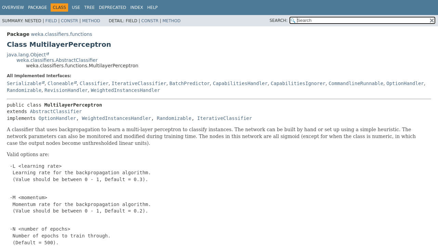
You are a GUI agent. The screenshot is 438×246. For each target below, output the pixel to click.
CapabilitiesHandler (240, 83)
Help (152, 7)
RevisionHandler (66, 90)
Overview (13, 7)
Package (37, 7)
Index (136, 7)
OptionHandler (405, 83)
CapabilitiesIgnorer (298, 83)
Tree (89, 7)
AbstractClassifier (56, 111)
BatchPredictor (189, 83)
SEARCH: (279, 20)
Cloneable (61, 83)
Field (51, 20)
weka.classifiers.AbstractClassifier (57, 60)
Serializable (24, 83)
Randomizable (24, 90)
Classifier (94, 83)
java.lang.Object (26, 54)
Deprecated (112, 7)
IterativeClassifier (139, 83)
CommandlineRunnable (355, 83)
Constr (69, 20)
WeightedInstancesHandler (125, 90)
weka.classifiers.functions (61, 34)
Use (76, 7)
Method (91, 20)
